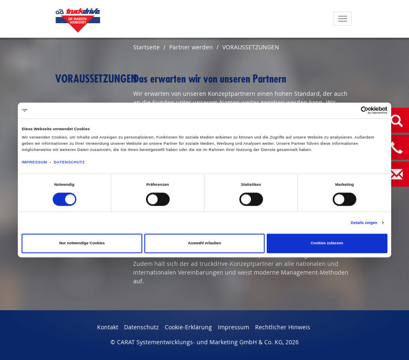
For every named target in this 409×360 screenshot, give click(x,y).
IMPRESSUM (34, 162)
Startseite (146, 47)
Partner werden (191, 47)
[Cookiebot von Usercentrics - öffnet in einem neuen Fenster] (351, 110)
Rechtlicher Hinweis (282, 327)
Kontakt (107, 327)
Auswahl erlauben (204, 243)
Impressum (233, 327)
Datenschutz (141, 327)
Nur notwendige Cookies (82, 243)
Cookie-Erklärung (188, 327)
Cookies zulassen (327, 243)
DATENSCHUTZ (69, 162)
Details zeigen (364, 223)
